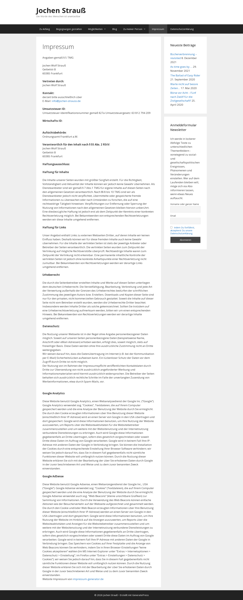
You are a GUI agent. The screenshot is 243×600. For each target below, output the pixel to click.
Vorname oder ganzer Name (184, 204)
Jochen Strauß (61, 10)
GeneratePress (140, 595)
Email (173, 215)
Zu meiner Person (136, 29)
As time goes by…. (181, 66)
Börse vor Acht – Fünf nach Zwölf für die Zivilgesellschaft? (183, 96)
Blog (114, 29)
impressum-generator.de (88, 579)
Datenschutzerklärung (182, 29)
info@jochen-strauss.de (66, 101)
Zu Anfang (44, 29)
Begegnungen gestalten (69, 29)
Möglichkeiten (98, 29)
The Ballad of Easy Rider (185, 75)
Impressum (158, 29)
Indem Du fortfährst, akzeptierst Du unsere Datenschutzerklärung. (182, 230)
